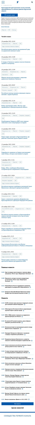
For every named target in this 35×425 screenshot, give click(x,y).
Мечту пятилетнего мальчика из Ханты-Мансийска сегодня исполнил (18, 363)
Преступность (5, 74)
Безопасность (5, 71)
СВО (9, 30)
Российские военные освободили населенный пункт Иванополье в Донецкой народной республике (16, 187)
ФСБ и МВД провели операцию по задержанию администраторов (17, 315)
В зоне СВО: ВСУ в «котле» (7, 177)
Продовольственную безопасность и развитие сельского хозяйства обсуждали (18, 339)
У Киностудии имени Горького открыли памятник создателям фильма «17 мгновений (18, 382)
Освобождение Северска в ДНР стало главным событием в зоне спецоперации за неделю (14, 122)
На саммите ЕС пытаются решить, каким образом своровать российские (18, 321)
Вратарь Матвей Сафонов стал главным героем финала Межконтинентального (17, 394)
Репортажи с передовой (7, 90)
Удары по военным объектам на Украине (10, 46)
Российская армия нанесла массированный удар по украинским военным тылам (15, 50)
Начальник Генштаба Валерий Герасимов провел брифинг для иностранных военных (17, 292)
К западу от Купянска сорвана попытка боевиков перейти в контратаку (15, 62)
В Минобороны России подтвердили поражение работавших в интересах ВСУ (18, 286)
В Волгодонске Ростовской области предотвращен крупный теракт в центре (18, 309)
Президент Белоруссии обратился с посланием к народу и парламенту (17, 333)
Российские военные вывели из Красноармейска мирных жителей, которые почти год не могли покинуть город (15, 216)
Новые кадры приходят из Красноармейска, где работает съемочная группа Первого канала (15, 137)
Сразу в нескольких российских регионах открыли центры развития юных (18, 345)
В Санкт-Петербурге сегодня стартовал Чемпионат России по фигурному (18, 388)
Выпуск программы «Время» (17, 399)
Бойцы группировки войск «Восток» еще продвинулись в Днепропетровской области (14, 106)
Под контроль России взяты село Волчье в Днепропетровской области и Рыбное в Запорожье (16, 244)
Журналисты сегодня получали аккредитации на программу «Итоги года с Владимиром (17, 279)
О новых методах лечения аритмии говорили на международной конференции (17, 351)
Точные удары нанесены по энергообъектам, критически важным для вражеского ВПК (14, 260)
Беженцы (14, 30)
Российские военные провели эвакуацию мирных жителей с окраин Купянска (15, 93)
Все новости (17, 403)
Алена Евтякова (5, 26)
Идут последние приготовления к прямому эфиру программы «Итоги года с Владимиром (19, 273)
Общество (4, 30)
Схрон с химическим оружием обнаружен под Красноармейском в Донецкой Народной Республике (17, 199)
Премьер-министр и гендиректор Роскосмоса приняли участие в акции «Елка (19, 369)
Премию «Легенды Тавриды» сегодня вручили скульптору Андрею (17, 376)
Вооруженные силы (6, 43)
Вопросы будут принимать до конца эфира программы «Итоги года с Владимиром (19, 357)
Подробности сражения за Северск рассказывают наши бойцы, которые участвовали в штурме (15, 153)
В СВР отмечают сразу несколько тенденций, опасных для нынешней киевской (19, 303)
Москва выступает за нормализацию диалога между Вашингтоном (18, 327)
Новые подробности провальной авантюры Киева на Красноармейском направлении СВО (16, 229)
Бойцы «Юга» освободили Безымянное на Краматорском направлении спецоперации (15, 168)
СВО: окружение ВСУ (6, 165)
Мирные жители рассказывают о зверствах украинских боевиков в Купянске (14, 78)
